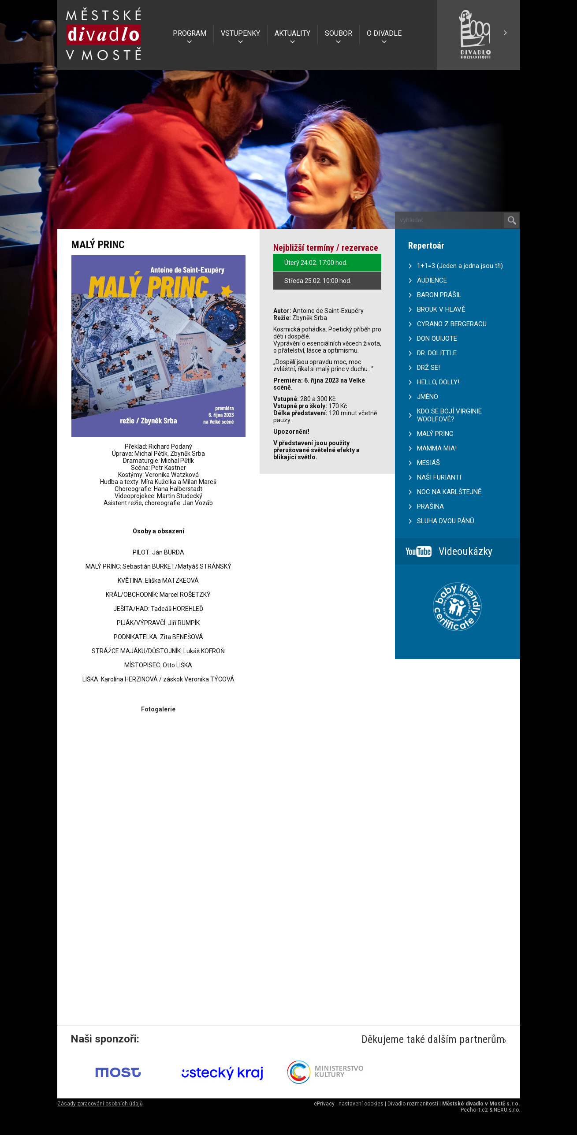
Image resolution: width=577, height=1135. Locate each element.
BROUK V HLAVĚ (441, 309)
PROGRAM (189, 33)
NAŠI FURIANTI (439, 477)
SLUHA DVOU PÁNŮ (445, 521)
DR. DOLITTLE (437, 353)
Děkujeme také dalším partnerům (433, 1039)
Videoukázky (465, 551)
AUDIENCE (432, 280)
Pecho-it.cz (474, 1110)
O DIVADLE (384, 33)
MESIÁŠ (428, 463)
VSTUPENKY (240, 33)
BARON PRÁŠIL (439, 295)
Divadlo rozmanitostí (412, 1104)
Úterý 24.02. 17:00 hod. (315, 262)
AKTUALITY (292, 33)
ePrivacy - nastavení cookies (348, 1104)
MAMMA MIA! (437, 448)
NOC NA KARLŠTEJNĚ (449, 492)
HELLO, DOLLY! (438, 382)
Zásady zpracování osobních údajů (100, 1104)
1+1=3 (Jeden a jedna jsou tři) (460, 266)
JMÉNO (427, 397)
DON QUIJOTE (437, 338)
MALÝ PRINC (435, 434)
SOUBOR (338, 33)
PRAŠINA (430, 506)
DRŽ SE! (428, 368)
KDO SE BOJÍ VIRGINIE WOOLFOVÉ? (449, 415)
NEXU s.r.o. (507, 1110)
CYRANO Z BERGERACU (452, 324)
